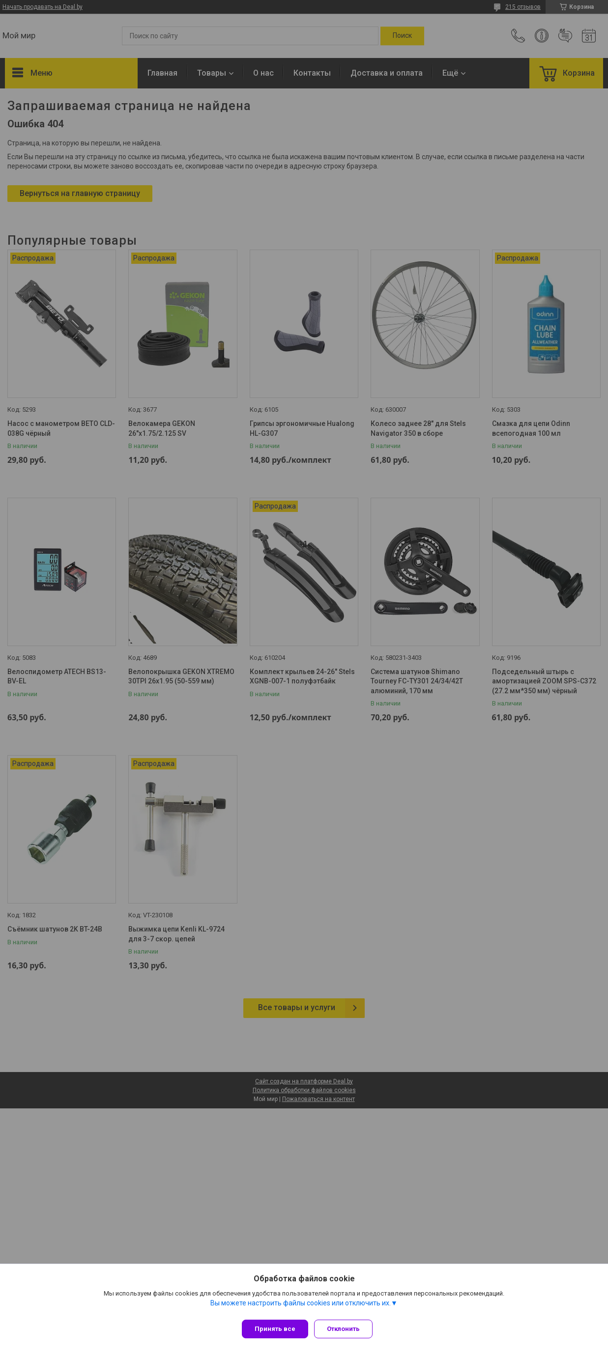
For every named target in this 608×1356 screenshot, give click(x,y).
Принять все (275, 1328)
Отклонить (347, 1328)
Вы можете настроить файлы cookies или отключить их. (300, 1306)
